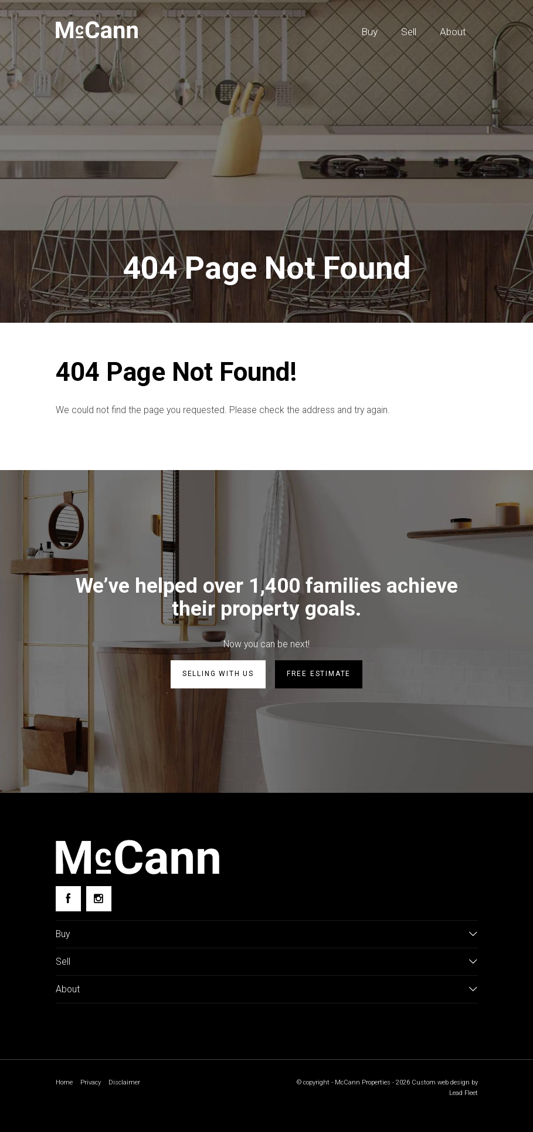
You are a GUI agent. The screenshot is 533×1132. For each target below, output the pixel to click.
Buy (369, 32)
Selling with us (218, 676)
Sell (408, 32)
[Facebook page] (68, 900)
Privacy (93, 1088)
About (453, 32)
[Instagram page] (98, 900)
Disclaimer (127, 1088)
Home (65, 1088)
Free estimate (319, 676)
